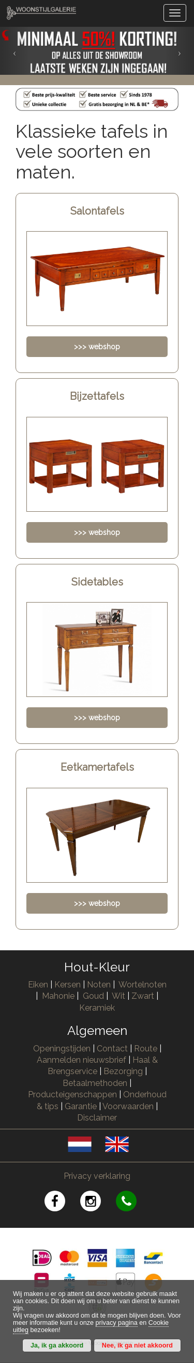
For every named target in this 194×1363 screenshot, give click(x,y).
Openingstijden (62, 1048)
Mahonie (58, 996)
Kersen (67, 984)
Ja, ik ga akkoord (57, 1345)
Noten (99, 984)
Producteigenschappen (72, 1094)
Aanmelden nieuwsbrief (81, 1060)
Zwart (142, 996)
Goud (93, 996)
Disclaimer (97, 1118)
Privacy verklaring (97, 1176)
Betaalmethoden (95, 1083)
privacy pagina (117, 1322)
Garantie (81, 1106)
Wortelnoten (142, 984)
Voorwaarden (128, 1106)
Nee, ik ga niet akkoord (137, 1345)
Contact (112, 1048)
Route (145, 1048)
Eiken (38, 984)
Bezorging (124, 1071)
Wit (118, 996)
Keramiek (97, 1008)
